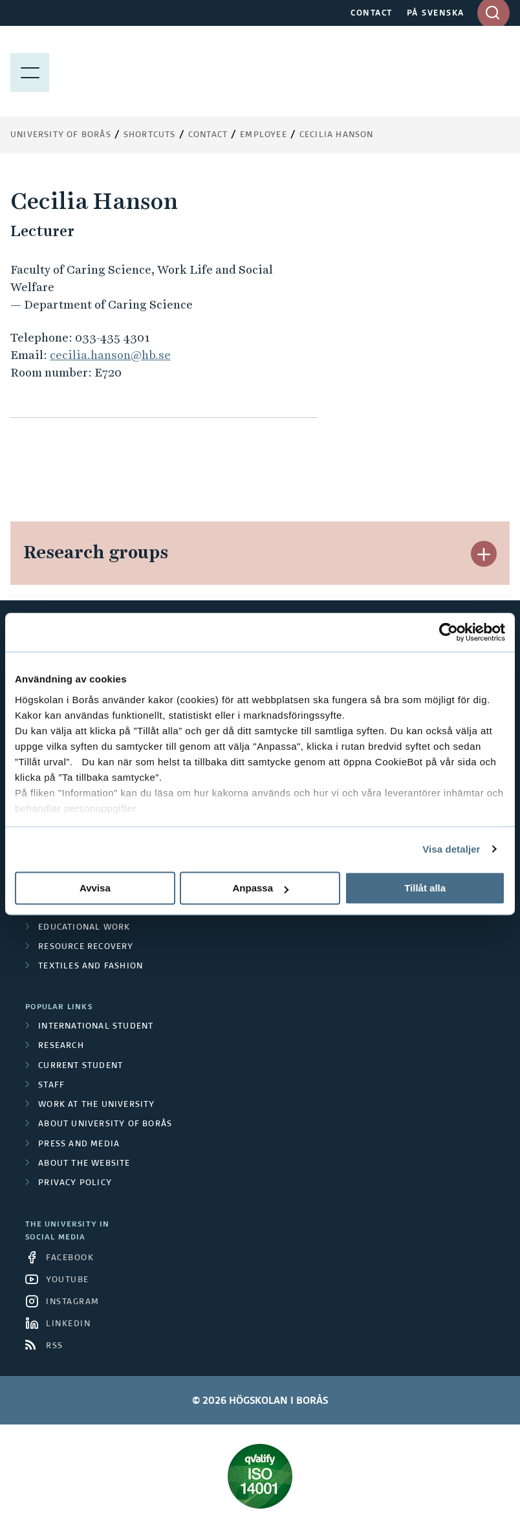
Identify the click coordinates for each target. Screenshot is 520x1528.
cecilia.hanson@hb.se (110, 355)
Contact (208, 135)
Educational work (84, 927)
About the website (84, 1163)
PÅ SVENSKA (435, 13)
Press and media (79, 1144)
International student (95, 1026)
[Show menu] (29, 71)
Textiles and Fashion (90, 966)
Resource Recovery (85, 947)
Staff (51, 1085)
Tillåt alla (425, 887)
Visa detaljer (451, 849)
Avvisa (95, 887)
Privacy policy (75, 1183)
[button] (484, 554)
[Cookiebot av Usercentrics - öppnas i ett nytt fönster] (448, 632)
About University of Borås (105, 1124)
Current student (80, 1066)
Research (61, 1046)
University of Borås (60, 135)
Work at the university (96, 1104)
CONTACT (372, 13)
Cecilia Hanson (336, 135)
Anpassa (260, 887)
